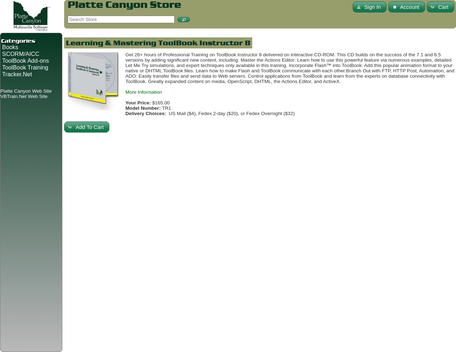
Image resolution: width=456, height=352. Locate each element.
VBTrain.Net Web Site (23, 96)
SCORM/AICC (20, 54)
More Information (143, 92)
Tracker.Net (17, 74)
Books (10, 47)
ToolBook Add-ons (25, 60)
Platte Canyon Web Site (26, 91)
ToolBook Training (25, 67)
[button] (183, 19)
